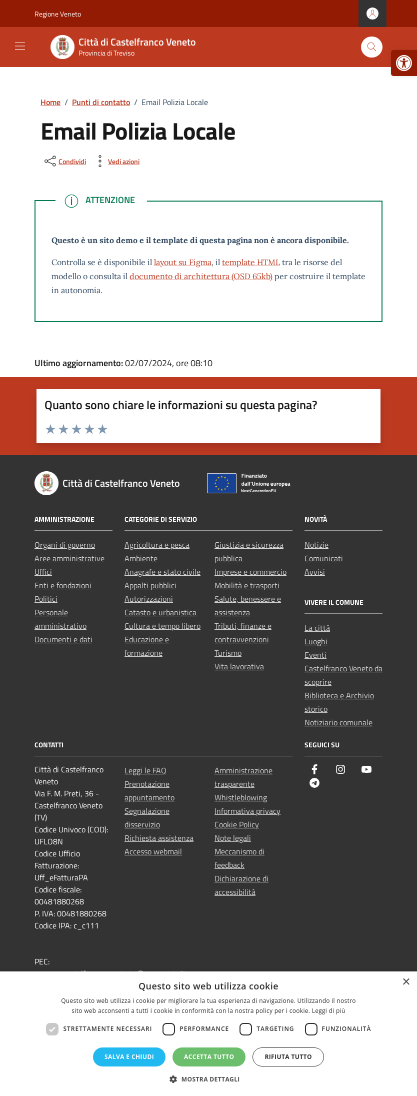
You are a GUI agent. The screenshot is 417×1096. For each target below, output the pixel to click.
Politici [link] (46, 599)
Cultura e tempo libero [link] (162, 626)
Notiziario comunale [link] (338, 722)
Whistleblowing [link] (240, 797)
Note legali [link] (232, 838)
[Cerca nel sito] (371, 47)
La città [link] (317, 628)
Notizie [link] (316, 545)
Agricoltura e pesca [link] (157, 545)
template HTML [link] (251, 262)
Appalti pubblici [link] (150, 585)
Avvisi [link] (314, 572)
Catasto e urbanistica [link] (160, 612)
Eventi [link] (315, 655)
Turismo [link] (228, 653)
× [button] (406, 982)
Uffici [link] (43, 572)
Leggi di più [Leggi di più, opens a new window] (329, 1010)
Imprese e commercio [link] (250, 572)
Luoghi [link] (316, 641)
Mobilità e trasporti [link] (247, 585)
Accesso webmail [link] (153, 851)
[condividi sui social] (64, 161)
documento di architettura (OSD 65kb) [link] (201, 276)
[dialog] (208, 1033)
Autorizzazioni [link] (148, 599)
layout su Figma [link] (183, 262)
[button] (208, 1079)
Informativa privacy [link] (247, 811)
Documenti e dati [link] (63, 639)
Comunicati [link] (323, 558)
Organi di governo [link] (64, 545)
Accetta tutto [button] (209, 1056)
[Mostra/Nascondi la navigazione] (20, 46)
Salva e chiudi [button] (129, 1056)
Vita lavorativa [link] (239, 666)
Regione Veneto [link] (57, 14)
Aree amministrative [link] (69, 558)
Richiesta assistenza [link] (159, 838)
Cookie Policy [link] (236, 824)
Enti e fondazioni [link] (63, 585)
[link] (404, 63)
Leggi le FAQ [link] (145, 770)
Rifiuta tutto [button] (288, 1056)
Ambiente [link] (141, 558)
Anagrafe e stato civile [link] (162, 572)
